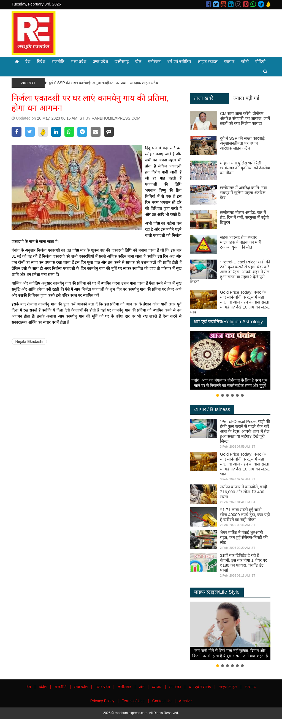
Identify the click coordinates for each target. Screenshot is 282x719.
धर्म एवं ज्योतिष (179, 61)
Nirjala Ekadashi (29, 341)
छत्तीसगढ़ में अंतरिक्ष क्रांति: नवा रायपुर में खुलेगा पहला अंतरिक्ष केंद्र (243, 192)
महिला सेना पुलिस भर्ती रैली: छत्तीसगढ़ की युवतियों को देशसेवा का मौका (245, 168)
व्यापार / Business (212, 409)
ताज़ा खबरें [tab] (203, 98)
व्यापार (229, 61)
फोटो (245, 61)
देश (27, 61)
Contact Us (161, 701)
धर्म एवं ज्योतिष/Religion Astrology (228, 321)
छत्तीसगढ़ (122, 61)
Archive (185, 701)
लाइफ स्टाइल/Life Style (217, 592)
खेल (138, 61)
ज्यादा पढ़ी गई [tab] (246, 98)
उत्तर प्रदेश (100, 61)
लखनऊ (250, 687)
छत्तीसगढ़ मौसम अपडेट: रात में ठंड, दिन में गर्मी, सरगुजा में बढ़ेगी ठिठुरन (244, 217)
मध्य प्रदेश (78, 61)
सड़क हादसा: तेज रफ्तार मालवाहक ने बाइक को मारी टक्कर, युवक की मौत (241, 242)
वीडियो (260, 61)
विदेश (41, 61)
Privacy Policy (102, 701)
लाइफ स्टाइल (208, 61)
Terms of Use (133, 701)
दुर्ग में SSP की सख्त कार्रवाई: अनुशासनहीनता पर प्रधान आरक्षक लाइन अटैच (103, 83)
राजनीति (58, 61)
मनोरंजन (154, 61)
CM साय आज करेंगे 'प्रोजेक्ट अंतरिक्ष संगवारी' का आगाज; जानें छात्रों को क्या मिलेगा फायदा (245, 118)
